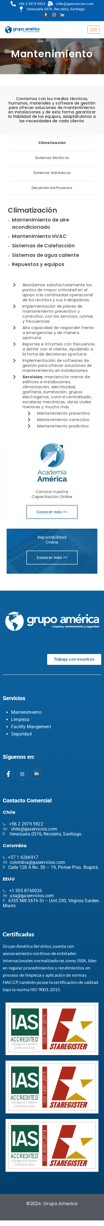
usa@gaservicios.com (32, 895)
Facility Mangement (31, 726)
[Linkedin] (62, 16)
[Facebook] (45, 16)
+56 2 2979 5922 (26, 824)
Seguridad (21, 734)
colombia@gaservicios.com (37, 862)
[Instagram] (53, 16)
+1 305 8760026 (25, 890)
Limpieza (20, 719)
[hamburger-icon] (93, 30)
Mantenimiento (26, 712)
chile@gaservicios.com (34, 829)
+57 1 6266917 (23, 857)
